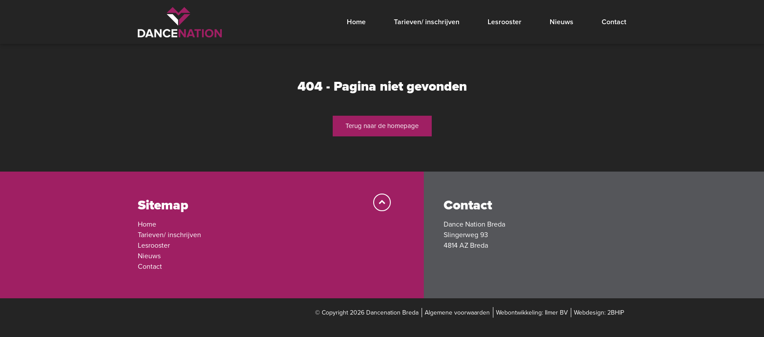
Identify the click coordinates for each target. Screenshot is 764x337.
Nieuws (561, 22)
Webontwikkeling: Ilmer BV (532, 312)
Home (356, 22)
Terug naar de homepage (382, 126)
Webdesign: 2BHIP (599, 312)
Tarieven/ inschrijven (426, 22)
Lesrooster (505, 22)
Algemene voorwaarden (457, 312)
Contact (614, 22)
